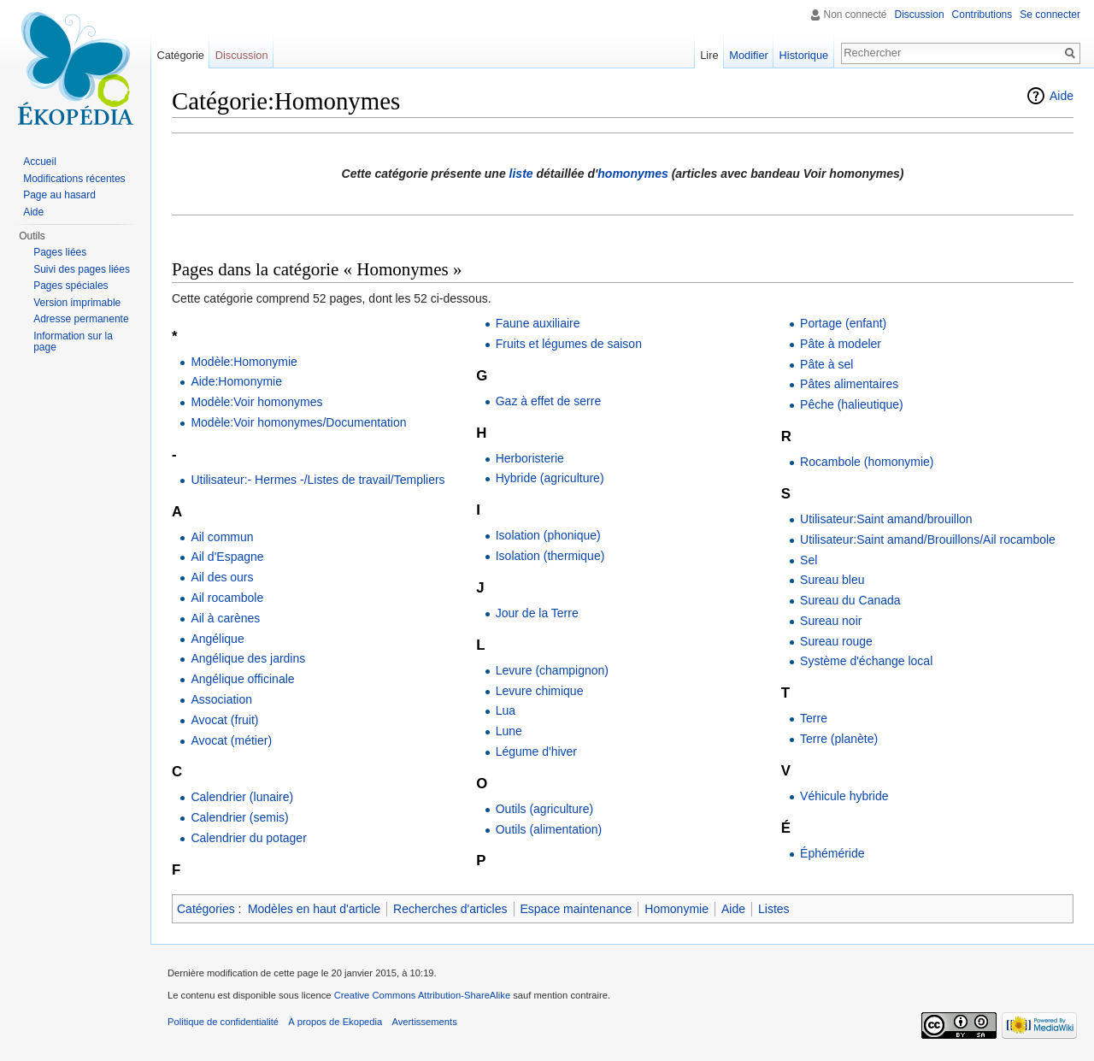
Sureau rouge (836, 641)
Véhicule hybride (844, 796)
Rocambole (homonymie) (866, 462)
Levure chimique (540, 691)
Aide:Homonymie (236, 381)
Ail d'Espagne (227, 556)
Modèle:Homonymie (244, 361)
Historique (804, 55)
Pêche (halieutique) (851, 404)
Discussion (919, 15)
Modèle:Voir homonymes (256, 402)
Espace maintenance (576, 909)
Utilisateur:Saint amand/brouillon (886, 519)
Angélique (217, 638)
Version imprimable (77, 303)
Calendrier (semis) (239, 817)
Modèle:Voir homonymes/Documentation (298, 422)
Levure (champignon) (552, 670)
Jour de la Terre (537, 613)
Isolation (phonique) (548, 535)
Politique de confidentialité (223, 1022)
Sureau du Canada (850, 600)
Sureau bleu (832, 579)
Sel (808, 560)
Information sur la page (73, 342)
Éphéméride (832, 853)
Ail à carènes (225, 618)
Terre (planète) (839, 739)
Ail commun (222, 537)
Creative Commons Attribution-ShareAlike (422, 995)
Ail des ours (222, 577)
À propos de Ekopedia (335, 1022)
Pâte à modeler (840, 344)
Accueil (39, 162)
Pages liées (59, 252)
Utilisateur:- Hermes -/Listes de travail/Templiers (317, 479)
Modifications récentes (74, 179)
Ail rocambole (227, 597)
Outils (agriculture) (544, 809)
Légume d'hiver (536, 751)
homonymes (632, 173)
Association (221, 699)
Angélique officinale (242, 679)
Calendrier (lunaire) (242, 797)
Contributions (982, 15)
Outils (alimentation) (549, 829)
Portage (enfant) (843, 323)
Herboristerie (530, 458)
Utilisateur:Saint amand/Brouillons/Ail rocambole (928, 539)
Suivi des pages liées (81, 269)
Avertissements (423, 1022)
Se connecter (1050, 15)
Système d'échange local (866, 661)
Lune (509, 731)
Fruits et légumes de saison (569, 344)
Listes (774, 909)
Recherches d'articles (450, 909)
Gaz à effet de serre (548, 401)
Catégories (206, 909)
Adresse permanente (80, 319)
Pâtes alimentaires (849, 384)
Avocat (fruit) (224, 720)
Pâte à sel (826, 364)
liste (521, 173)
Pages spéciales (70, 286)
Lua (505, 710)
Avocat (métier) (231, 740)
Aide (1061, 96)
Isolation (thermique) (550, 556)
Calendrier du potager (248, 838)
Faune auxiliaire (538, 323)
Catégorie (180, 55)
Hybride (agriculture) (550, 478)
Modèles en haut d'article (314, 909)
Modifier (748, 55)
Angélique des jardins (248, 658)
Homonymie (676, 909)
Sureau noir (831, 621)
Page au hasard (59, 195)
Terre (813, 718)
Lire (709, 55)
